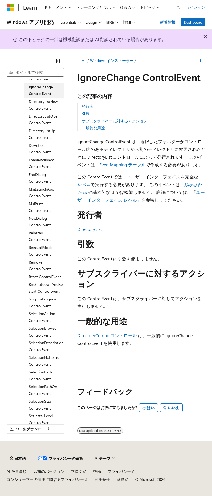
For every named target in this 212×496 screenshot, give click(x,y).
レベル (84, 184)
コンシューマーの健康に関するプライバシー (45, 479)
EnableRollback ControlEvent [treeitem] (41, 163)
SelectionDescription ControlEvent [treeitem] (46, 346)
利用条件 (102, 479)
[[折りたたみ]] (57, 61)
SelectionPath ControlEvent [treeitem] (40, 375)
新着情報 (167, 22)
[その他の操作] (200, 60)
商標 (120, 479)
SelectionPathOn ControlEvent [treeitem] (43, 390)
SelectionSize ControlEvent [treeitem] (40, 405)
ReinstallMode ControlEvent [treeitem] (40, 251)
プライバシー (119, 471)
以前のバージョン (48, 471)
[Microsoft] (10, 7)
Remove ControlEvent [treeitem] (40, 265)
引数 (85, 113)
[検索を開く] (178, 7)
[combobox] (35, 72)
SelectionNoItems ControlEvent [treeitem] (44, 361)
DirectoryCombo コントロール (107, 335)
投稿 (97, 471)
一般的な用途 (93, 128)
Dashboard (193, 22)
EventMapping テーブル (122, 164)
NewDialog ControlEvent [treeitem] (40, 222)
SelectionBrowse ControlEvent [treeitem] (42, 332)
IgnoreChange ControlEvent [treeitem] (41, 90)
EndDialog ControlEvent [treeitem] (40, 178)
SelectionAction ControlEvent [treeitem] (42, 317)
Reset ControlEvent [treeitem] (45, 276)
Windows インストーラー (112, 60)
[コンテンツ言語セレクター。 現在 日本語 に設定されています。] (18, 458)
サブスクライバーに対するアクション (114, 120)
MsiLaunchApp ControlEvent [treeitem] (41, 192)
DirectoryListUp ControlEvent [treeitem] (42, 134)
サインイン (195, 7)
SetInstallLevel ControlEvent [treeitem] (41, 419)
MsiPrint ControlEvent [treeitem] (40, 207)
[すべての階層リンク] (82, 60)
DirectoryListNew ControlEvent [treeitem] (43, 105)
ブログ (77, 471)
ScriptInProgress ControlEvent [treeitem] (43, 302)
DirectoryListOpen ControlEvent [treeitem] (44, 119)
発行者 (87, 106)
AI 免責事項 (17, 471)
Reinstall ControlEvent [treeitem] (40, 236)
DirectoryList (89, 229)
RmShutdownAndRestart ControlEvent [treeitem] (46, 288)
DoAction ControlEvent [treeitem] (40, 149)
